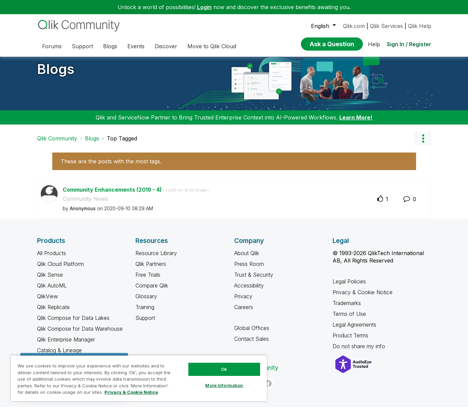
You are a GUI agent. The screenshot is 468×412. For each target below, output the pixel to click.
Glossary (146, 301)
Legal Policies (349, 286)
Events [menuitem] (136, 46)
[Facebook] (268, 388)
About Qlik (246, 258)
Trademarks (347, 308)
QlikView (47, 301)
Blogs (55, 74)
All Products (51, 258)
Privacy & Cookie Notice (363, 297)
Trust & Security (253, 279)
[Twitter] (239, 388)
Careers (243, 312)
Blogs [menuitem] (110, 46)
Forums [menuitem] (52, 46)
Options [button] (422, 143)
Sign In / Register (409, 44)
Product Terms (350, 340)
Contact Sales (251, 343)
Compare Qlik (151, 290)
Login (204, 7)
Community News (85, 203)
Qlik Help (419, 26)
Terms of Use (349, 318)
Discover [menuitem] (166, 46)
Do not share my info (359, 351)
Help (374, 44)
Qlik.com (354, 26)
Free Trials (147, 279)
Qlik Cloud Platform (60, 269)
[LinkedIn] (254, 388)
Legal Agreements (354, 329)
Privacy (243, 301)
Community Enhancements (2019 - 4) (136, 194)
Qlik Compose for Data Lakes (73, 323)
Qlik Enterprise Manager (66, 344)
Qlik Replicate (53, 312)
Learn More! (355, 122)
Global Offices (251, 333)
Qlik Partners (150, 269)
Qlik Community (57, 143)
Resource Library (156, 258)
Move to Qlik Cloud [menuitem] (211, 46)
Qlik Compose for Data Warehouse (80, 333)
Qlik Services (386, 26)
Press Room (249, 269)
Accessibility (249, 290)
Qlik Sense (50, 279)
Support (145, 323)
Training (144, 312)
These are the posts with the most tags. (111, 166)
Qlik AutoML (52, 290)
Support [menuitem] (82, 46)
